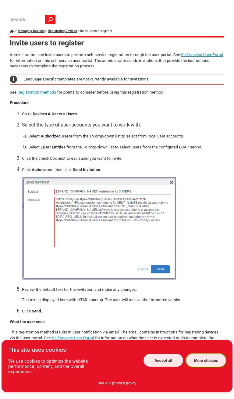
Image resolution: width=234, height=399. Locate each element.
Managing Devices (31, 31)
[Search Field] (31, 19)
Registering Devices (62, 31)
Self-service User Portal (202, 54)
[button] (50, 19)
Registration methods (36, 92)
